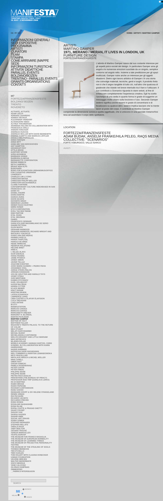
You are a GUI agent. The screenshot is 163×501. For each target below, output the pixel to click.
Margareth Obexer (21, 313)
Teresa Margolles (21, 433)
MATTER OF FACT (19, 321)
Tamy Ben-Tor (18, 429)
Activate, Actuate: (20, 112)
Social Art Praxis (20, 418)
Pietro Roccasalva (21, 376)
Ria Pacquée (17, 396)
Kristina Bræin (18, 292)
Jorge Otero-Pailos (21, 270)
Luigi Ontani (17, 303)
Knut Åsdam (17, 290)
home (129, 33)
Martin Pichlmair (20, 317)
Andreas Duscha (19, 132)
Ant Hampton (17, 146)
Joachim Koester (20, 264)
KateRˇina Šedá (18, 284)
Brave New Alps (19, 166)
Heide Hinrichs (18, 244)
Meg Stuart (17, 329)
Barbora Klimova (20, 158)
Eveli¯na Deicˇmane (21, 211)
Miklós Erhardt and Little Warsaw (29, 337)
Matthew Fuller (19, 323)
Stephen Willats (19, 425)
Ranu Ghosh (17, 390)
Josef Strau (17, 276)
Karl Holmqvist (19, 282)
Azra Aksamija (18, 154)
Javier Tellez (18, 262)
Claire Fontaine (19, 185)
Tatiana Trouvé (19, 431)
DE (12, 33)
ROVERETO (18, 107)
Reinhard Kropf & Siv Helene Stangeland (32, 392)
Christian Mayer (19, 179)
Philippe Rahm (18, 372)
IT (16, 33)
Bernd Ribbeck (18, 162)
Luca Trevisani (18, 301)
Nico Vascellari (19, 355)
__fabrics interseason (23, 471)
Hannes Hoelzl (19, 237)
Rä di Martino (18, 382)
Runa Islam (16, 406)
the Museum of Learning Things (27, 441)
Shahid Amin (17, 416)
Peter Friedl (17, 370)
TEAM (15, 54)
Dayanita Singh (18, 201)
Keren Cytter (18, 286)
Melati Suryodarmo (21, 331)
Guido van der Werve (22, 235)
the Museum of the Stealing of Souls (30, 447)
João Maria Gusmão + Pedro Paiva (28, 266)
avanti (66, 148)
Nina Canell (17, 360)
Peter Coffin (17, 368)
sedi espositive (24, 42)
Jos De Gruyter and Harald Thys (28, 274)
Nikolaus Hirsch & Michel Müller (28, 357)
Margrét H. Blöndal (21, 315)
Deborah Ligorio (19, 203)
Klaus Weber (18, 288)
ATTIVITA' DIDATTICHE (27, 69)
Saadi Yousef (18, 410)
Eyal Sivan (16, 215)
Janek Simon (17, 260)
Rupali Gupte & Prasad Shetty (26, 408)
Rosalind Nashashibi (21, 404)
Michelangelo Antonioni (23, 335)
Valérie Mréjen (19, 459)
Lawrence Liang (19, 297)
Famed (14, 219)
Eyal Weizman (18, 217)
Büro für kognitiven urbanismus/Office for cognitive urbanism (32, 171)
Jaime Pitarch (18, 258)
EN (19, 33)
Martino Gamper (19, 319)
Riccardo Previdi (20, 400)
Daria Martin (17, 195)
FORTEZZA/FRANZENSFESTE (28, 98)
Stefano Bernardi (20, 422)
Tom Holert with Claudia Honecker (29, 455)
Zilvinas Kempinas (20, 467)
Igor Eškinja (17, 254)
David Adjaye (17, 199)
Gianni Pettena (18, 225)
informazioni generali (30, 39)
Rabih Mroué (17, 384)
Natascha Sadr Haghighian (25, 351)
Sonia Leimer (17, 420)
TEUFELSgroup (18, 435)
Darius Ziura (17, 197)
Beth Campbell (19, 164)
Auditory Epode (19, 152)
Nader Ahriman (19, 349)
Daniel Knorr (18, 193)
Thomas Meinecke (20, 449)
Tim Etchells (17, 451)
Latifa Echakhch (19, 295)
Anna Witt (16, 142)
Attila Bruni (17, 150)
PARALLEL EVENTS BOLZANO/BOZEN (25, 74)
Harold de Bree (19, 242)
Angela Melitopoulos (22, 138)
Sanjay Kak (17, 412)
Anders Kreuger (19, 130)
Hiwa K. (14, 250)
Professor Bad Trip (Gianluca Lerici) (30, 380)
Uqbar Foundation (20, 457)
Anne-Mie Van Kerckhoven (24, 144)
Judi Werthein (18, 278)
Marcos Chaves (19, 309)
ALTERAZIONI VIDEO (20, 122)
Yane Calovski (18, 465)
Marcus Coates (19, 311)
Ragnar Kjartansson (22, 388)
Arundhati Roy (18, 148)
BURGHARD (16, 168)
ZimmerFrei (16, 469)
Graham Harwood (20, 229)
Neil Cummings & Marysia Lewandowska (31, 353)
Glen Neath (17, 227)
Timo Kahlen (17, 453)
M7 (12, 95)
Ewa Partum (17, 213)
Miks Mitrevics (18, 339)
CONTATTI (18, 84)
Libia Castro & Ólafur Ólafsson (28, 299)
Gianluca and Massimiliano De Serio (29, 223)
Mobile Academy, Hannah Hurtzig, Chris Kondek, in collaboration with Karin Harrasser (31, 345)
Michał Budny (18, 333)
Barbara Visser (19, 156)
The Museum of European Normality (30, 439)
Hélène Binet (17, 248)
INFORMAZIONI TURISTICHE (31, 66)
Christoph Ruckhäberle (23, 183)
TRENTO (16, 104)
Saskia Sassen (18, 414)
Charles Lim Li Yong (21, 177)
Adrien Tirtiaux (19, 118)
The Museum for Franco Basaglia (28, 437)
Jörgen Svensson (20, 272)
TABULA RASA (17, 427)
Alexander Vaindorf (21, 120)
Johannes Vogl (19, 268)
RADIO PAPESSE (18, 386)
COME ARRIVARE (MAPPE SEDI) (30, 62)
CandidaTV (16, 174)
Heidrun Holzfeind (20, 246)
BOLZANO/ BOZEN (22, 101)
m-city (14, 305)
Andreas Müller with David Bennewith (31, 134)
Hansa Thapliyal (19, 239)
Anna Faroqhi (18, 140)
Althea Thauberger (21, 124)
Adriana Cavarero (20, 116)
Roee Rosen (17, 402)
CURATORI (19, 51)
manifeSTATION (18, 307)
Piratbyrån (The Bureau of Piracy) (29, 378)
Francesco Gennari (21, 221)
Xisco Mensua (18, 463)
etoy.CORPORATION (20, 209)
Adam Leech (17, 114)
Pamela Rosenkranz (21, 366)
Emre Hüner (17, 207)
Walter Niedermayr (21, 461)
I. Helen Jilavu (18, 252)
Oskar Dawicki (18, 364)
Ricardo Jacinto (19, 398)
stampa (17, 57)
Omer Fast (16, 362)
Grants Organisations (30, 81)
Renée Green (17, 394)
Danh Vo (15, 191)
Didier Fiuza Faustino (22, 205)
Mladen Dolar (18, 341)
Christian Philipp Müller (24, 181)
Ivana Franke (18, 256)
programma (21, 45)
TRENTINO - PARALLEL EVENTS (34, 78)
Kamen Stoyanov (19, 280)
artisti (16, 48)
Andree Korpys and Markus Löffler (30, 136)
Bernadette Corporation (24, 160)
